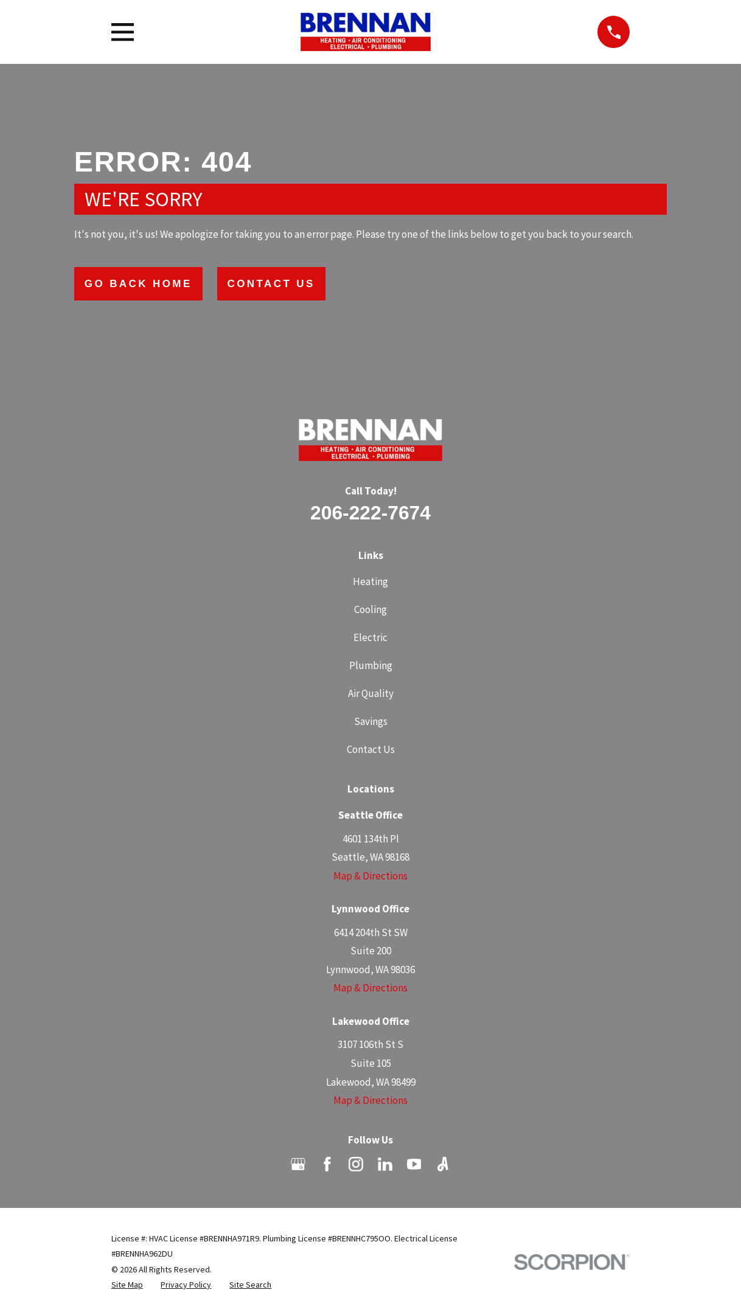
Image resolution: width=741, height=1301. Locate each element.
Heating (370, 581)
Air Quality (371, 693)
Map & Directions (370, 876)
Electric (370, 637)
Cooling (370, 609)
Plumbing (370, 665)
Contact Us (271, 284)
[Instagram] (356, 1164)
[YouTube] (414, 1164)
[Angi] (443, 1164)
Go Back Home (138, 284)
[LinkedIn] (385, 1164)
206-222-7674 (370, 513)
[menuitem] (127, 1285)
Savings (371, 721)
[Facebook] (327, 1164)
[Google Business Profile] (298, 1164)
